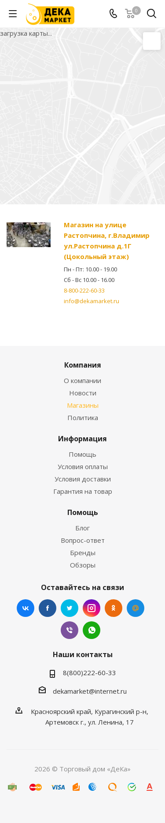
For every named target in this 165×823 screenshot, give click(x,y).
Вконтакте (25, 608)
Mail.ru (135, 608)
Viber (69, 630)
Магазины (83, 405)
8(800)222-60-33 (89, 672)
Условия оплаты (83, 466)
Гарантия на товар (82, 491)
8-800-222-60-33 (84, 290)
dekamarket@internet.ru (90, 691)
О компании (82, 380)
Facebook (47, 608)
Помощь (82, 454)
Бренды (82, 552)
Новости (82, 392)
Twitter (69, 608)
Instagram (91, 608)
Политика (82, 417)
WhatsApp (91, 630)
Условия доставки (83, 478)
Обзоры (82, 564)
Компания (82, 365)
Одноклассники (113, 608)
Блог (82, 527)
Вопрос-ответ (83, 540)
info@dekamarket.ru (91, 301)
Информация (82, 438)
